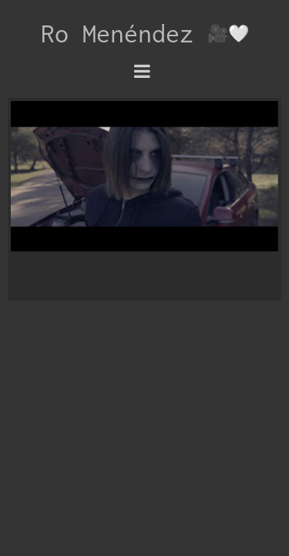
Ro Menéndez (124, 33)
